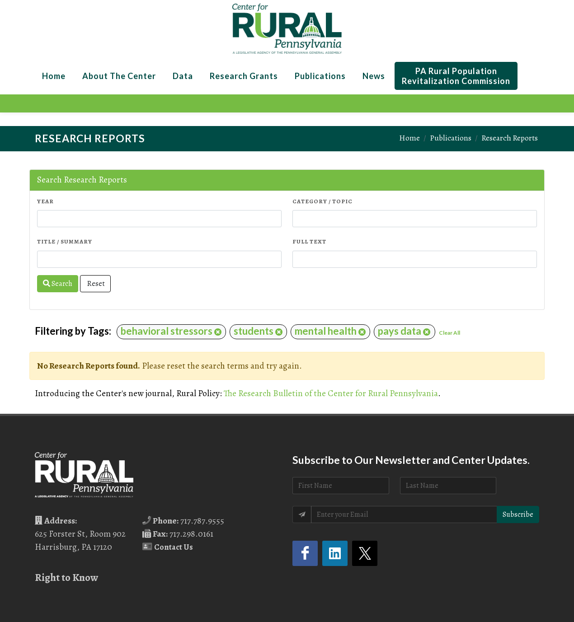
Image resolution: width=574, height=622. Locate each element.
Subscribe (518, 514)
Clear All (449, 332)
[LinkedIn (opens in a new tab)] (335, 553)
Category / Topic (322, 201)
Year (45, 201)
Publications (450, 137)
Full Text (309, 241)
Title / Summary (64, 241)
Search (57, 284)
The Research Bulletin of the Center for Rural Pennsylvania (331, 393)
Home (409, 137)
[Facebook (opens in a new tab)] (305, 553)
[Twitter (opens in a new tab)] (364, 553)
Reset (95, 284)
